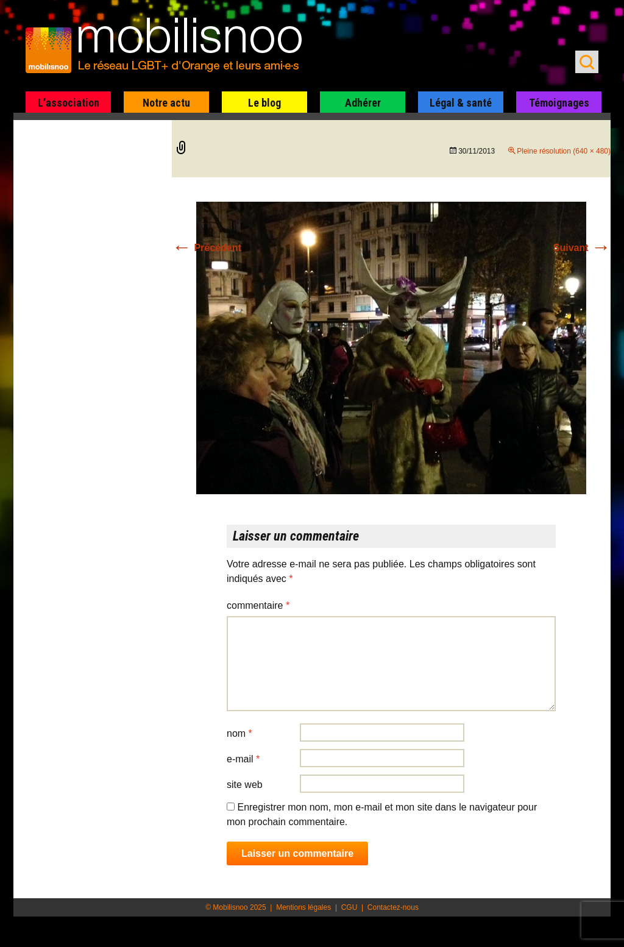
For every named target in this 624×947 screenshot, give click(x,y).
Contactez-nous (393, 907)
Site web (245, 784)
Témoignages (559, 102)
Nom (239, 733)
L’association (68, 102)
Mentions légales (303, 907)
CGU (349, 907)
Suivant (582, 248)
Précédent (206, 248)
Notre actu (166, 102)
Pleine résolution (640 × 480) (564, 151)
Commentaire (258, 605)
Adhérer (363, 102)
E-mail (243, 759)
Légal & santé (461, 102)
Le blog (264, 102)
